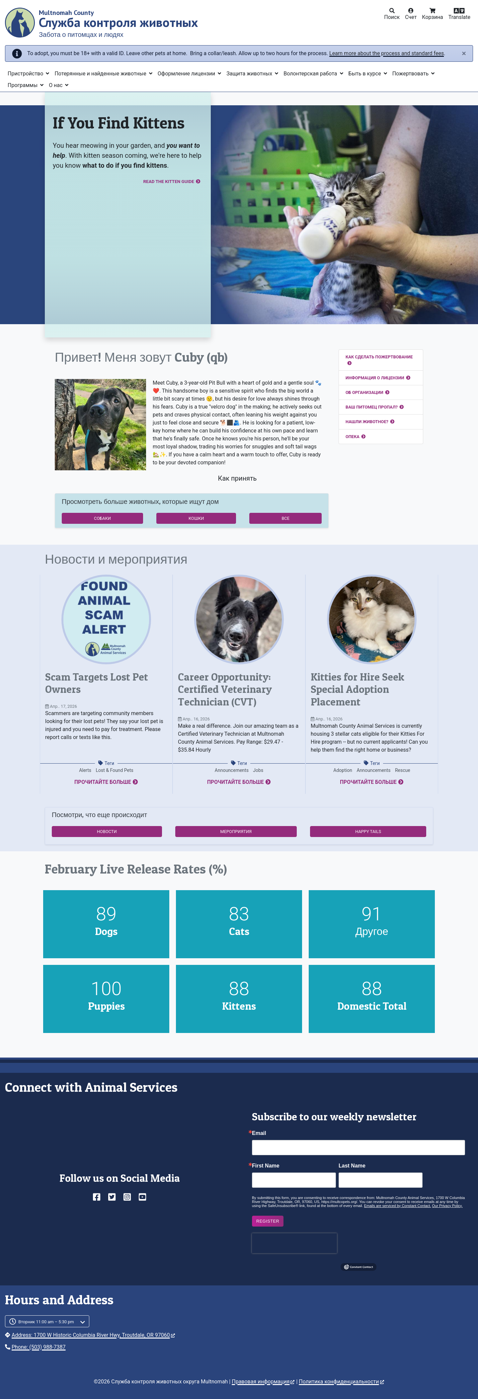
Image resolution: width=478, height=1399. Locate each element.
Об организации (364, 392)
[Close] (464, 53)
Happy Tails (368, 831)
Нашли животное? (367, 421)
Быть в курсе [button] (365, 73)
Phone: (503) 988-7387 (39, 1347)
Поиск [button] (392, 17)
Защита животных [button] (250, 73)
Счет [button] (411, 17)
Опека (352, 436)
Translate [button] (459, 17)
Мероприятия (236, 831)
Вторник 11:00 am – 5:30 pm (46, 1321)
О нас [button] (56, 85)
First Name (265, 1165)
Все (285, 518)
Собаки (102, 518)
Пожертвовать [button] (411, 73)
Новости (107, 831)
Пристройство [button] (26, 73)
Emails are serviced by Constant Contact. (397, 1206)
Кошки (196, 518)
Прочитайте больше (102, 782)
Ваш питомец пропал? (372, 407)
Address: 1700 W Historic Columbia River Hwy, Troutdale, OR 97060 (93, 1335)
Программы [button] (23, 85)
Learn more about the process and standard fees (386, 53)
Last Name (352, 1165)
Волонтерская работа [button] (310, 73)
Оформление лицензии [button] (187, 73)
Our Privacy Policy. (447, 1206)
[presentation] (294, 1243)
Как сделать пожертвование (379, 356)
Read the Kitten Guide (162, 182)
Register (267, 1221)
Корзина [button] (432, 17)
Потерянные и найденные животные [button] (100, 73)
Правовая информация (263, 1381)
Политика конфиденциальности (341, 1381)
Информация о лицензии (375, 377)
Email (259, 1133)
